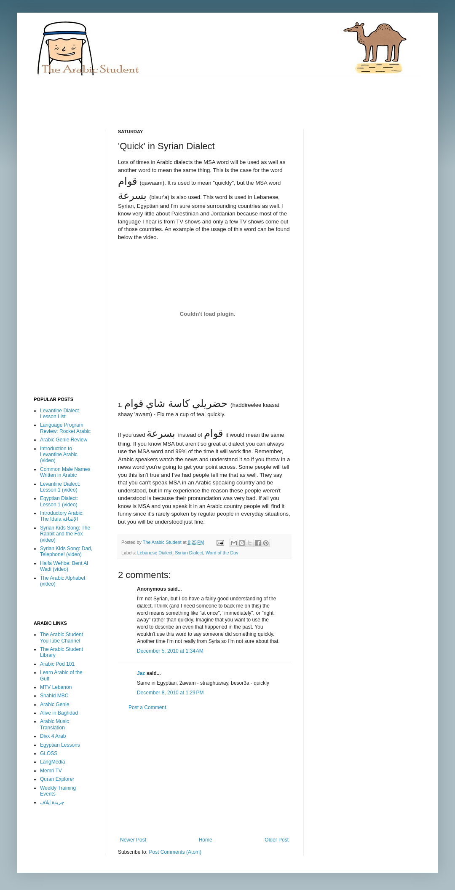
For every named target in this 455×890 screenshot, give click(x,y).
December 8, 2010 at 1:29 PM (170, 693)
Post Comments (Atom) (175, 852)
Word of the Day (222, 552)
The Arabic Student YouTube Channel (61, 637)
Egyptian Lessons (60, 745)
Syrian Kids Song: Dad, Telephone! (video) (66, 551)
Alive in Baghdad (59, 713)
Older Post (277, 840)
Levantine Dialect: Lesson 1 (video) (60, 487)
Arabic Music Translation (54, 724)
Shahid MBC (54, 696)
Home (205, 840)
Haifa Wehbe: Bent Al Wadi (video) (64, 566)
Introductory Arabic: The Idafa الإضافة (61, 516)
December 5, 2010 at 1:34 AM (170, 651)
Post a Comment (147, 707)
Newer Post (133, 840)
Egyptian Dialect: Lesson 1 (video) (59, 501)
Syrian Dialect (189, 552)
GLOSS (48, 753)
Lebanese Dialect (154, 552)
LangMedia (52, 762)
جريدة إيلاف (52, 802)
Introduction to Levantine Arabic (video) (59, 455)
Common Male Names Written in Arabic (65, 472)
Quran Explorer (57, 779)
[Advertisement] (187, 95)
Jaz (141, 673)
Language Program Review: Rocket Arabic (65, 428)
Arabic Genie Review (63, 440)
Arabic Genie (54, 704)
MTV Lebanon (56, 687)
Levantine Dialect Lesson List (59, 413)
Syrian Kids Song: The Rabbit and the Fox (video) (65, 534)
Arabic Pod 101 (57, 664)
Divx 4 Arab (53, 736)
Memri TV (51, 771)
